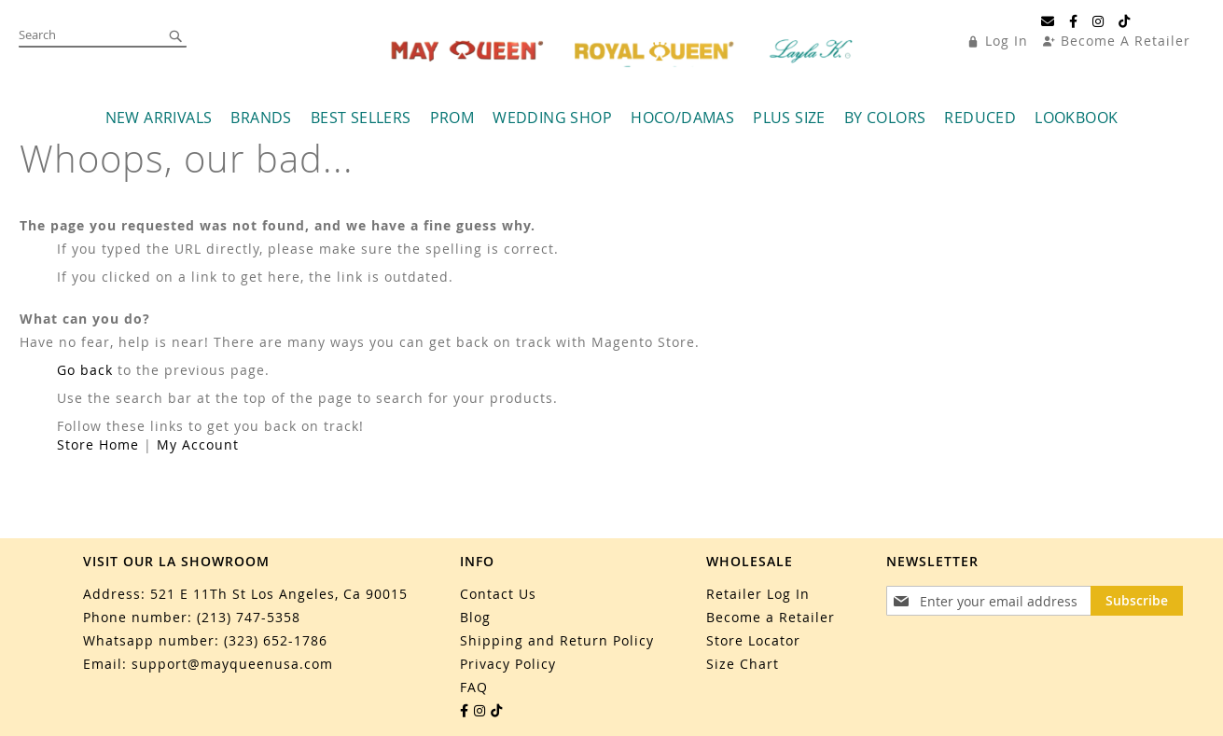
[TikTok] (1125, 21)
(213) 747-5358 (248, 617)
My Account (198, 444)
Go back (85, 370)
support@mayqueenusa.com (232, 664)
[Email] (1048, 21)
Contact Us (498, 594)
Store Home (98, 444)
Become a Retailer (770, 617)
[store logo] (624, 51)
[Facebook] (1073, 21)
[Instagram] (1098, 21)
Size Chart (742, 664)
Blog (475, 617)
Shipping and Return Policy (557, 640)
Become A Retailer (1125, 40)
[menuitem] (159, 118)
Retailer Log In (758, 594)
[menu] (611, 118)
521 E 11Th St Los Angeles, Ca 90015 (279, 594)
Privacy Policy (508, 664)
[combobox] (103, 35)
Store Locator (753, 640)
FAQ (474, 687)
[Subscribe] (1137, 601)
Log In (1006, 40)
